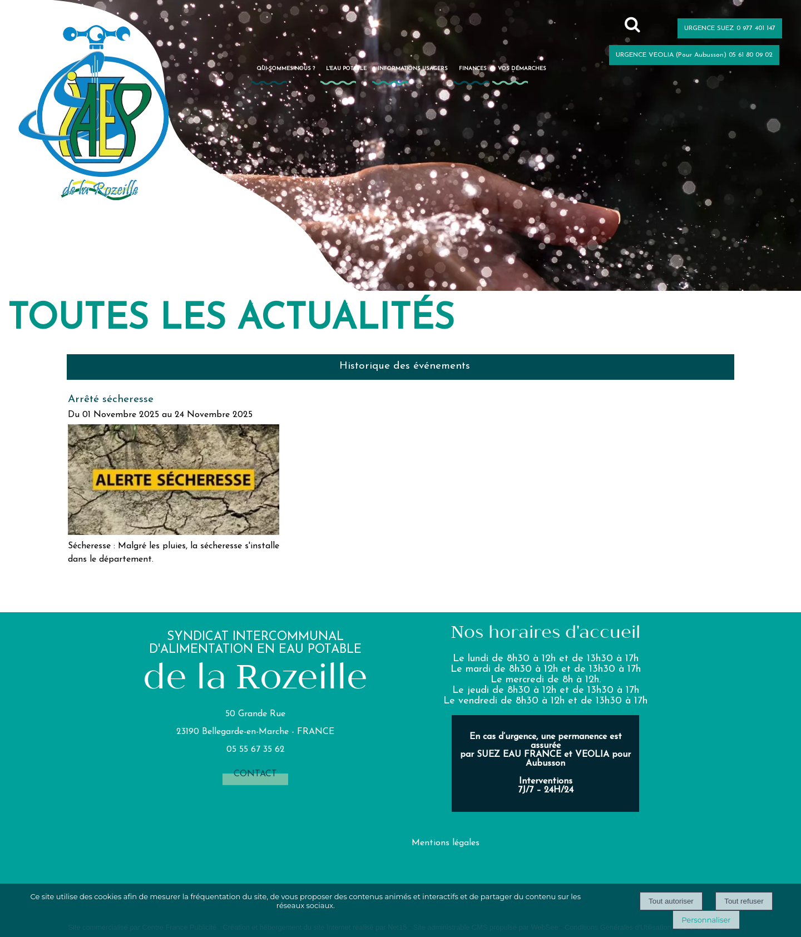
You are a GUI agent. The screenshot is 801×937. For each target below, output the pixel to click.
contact (255, 774)
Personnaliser (705, 919)
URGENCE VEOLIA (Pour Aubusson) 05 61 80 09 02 (694, 55)
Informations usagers (413, 68)
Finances (473, 68)
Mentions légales (445, 843)
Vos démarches (522, 68)
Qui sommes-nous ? (286, 68)
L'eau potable (346, 68)
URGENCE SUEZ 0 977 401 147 (729, 28)
